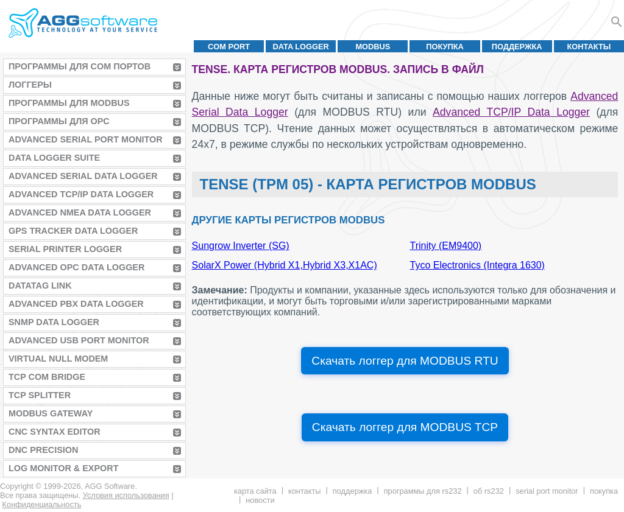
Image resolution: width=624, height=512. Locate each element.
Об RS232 (488, 491)
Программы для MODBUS (69, 103)
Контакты (589, 46)
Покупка (445, 46)
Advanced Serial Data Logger (83, 176)
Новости (260, 500)
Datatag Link (40, 285)
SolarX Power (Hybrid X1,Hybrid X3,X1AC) (284, 265)
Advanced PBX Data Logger (76, 304)
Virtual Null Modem (58, 358)
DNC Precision (43, 450)
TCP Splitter (40, 395)
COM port (229, 46)
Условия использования (126, 495)
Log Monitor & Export (63, 468)
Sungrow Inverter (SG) (240, 245)
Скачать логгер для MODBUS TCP (405, 427)
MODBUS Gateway (51, 413)
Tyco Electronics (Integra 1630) (477, 265)
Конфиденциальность (42, 504)
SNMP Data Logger (54, 322)
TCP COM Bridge (47, 377)
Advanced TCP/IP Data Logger (81, 194)
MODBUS (372, 46)
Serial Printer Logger (65, 249)
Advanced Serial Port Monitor (86, 139)
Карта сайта (255, 491)
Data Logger (301, 46)
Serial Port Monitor (547, 491)
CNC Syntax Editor (55, 432)
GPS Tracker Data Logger (73, 231)
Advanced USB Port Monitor (79, 340)
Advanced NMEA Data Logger (80, 212)
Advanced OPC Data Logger (76, 267)
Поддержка (517, 46)
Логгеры (30, 84)
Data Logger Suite (54, 158)
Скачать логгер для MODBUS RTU (404, 360)
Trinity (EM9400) (446, 245)
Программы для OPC (59, 121)
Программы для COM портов (80, 66)
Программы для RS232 (423, 491)
